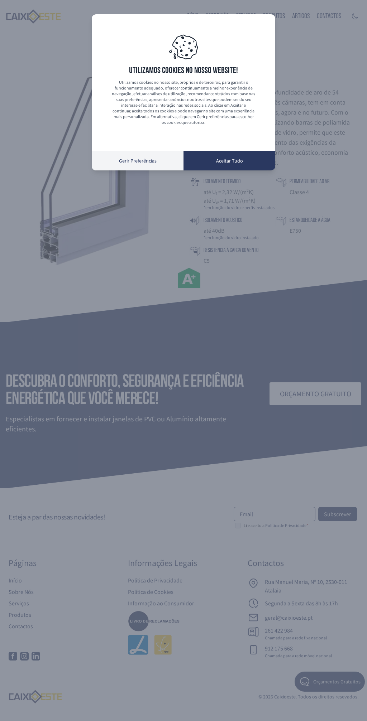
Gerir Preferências (138, 161)
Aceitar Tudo (229, 161)
